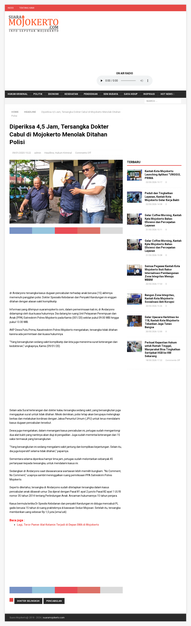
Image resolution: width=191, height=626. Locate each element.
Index (11, 8)
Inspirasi (149, 94)
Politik (37, 94)
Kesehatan (71, 94)
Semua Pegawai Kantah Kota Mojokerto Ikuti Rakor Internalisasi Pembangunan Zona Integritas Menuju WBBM (162, 273)
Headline (49, 152)
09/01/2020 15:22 (21, 152)
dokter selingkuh (28, 601)
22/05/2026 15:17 (154, 182)
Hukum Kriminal (18, 94)
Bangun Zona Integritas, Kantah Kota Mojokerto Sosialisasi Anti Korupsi (160, 298)
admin (37, 152)
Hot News (167, 94)
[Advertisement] (124, 41)
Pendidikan (91, 94)
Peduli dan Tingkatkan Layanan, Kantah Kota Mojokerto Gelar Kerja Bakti (162, 196)
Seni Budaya (110, 94)
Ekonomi (53, 94)
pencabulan (54, 601)
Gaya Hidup (130, 94)
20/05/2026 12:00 (154, 331)
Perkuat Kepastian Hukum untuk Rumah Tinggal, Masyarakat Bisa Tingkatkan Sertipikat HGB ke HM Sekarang (162, 349)
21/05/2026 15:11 (154, 229)
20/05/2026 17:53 (154, 284)
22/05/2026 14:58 (154, 204)
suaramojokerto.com (54, 617)
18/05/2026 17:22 (154, 360)
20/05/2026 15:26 (154, 306)
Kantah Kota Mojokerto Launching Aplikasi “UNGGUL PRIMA (163, 174)
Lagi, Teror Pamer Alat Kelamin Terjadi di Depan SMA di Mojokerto (58, 524)
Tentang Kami (26, 8)
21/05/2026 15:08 (154, 255)
